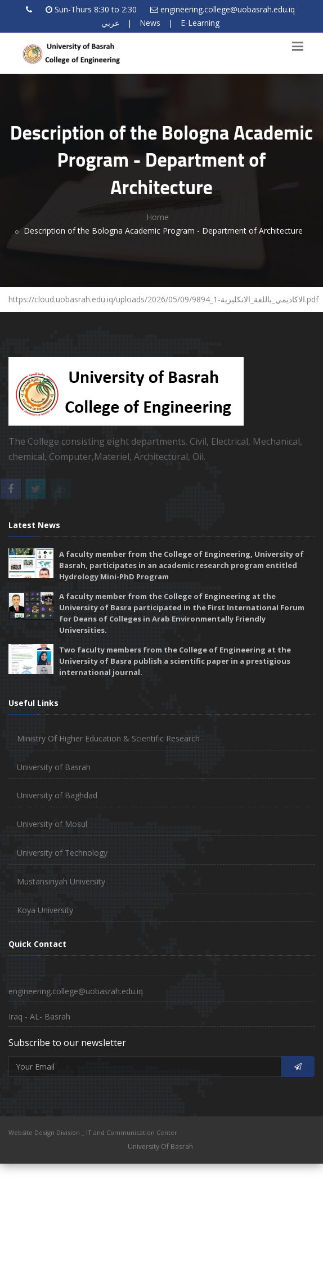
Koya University (45, 910)
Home (157, 217)
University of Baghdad (57, 795)
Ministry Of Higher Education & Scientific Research (108, 738)
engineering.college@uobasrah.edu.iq (227, 9)
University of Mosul (52, 824)
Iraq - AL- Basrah (39, 1016)
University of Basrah (54, 767)
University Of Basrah (160, 1146)
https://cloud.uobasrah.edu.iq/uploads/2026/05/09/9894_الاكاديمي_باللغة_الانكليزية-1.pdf (164, 299)
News (150, 22)
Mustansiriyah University (61, 881)
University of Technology (62, 852)
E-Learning (200, 22)
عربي (110, 22)
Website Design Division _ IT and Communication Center (92, 1132)
